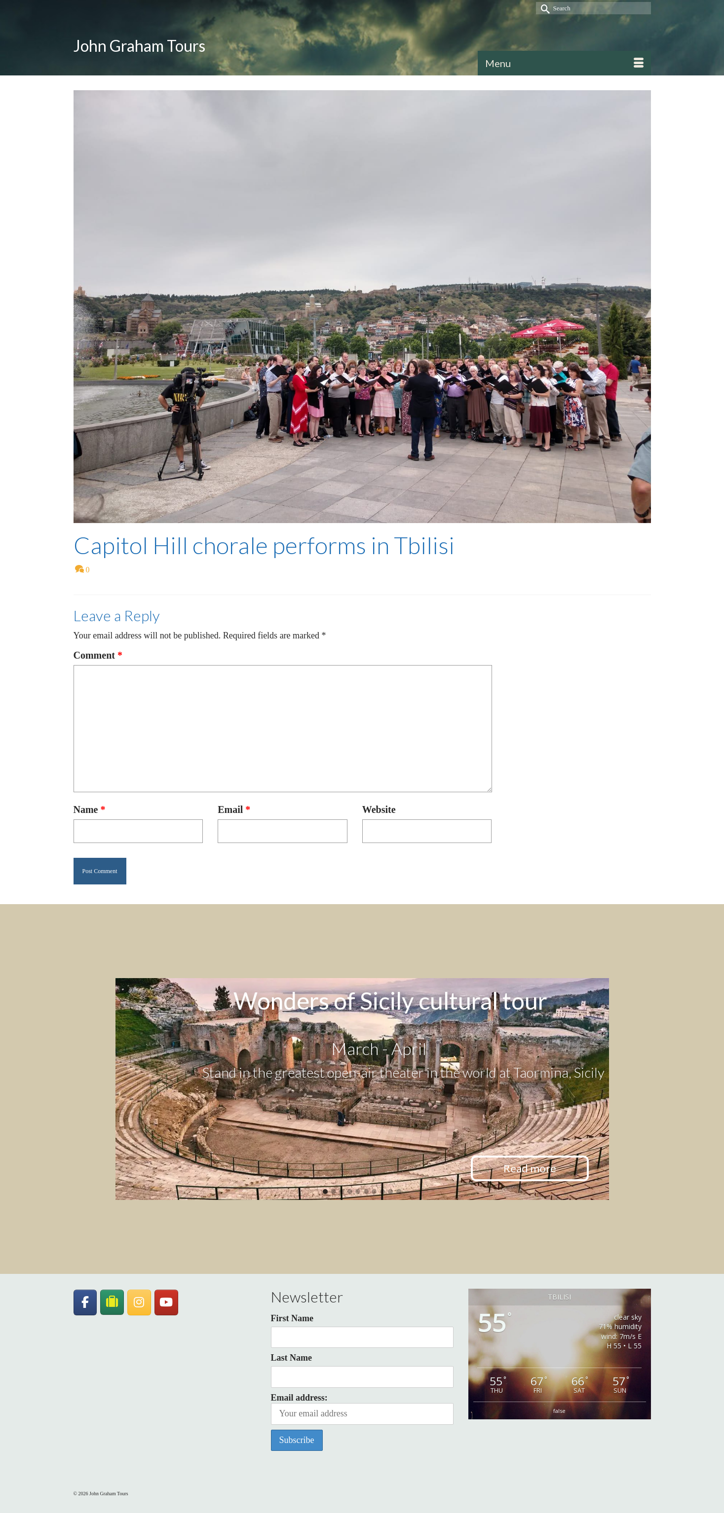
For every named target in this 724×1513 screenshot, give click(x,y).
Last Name (291, 1358)
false (559, 1410)
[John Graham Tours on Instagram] (139, 1302)
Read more (529, 1168)
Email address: (362, 1409)
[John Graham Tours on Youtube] (166, 1302)
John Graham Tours (139, 45)
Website (379, 809)
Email (234, 809)
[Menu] (564, 63)
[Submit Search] (543, 8)
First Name (292, 1318)
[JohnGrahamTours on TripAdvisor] (112, 1302)
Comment (98, 655)
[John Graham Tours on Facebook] (85, 1302)
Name (90, 809)
